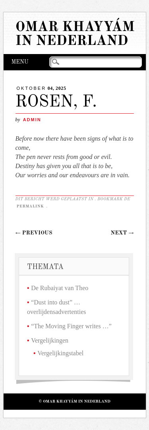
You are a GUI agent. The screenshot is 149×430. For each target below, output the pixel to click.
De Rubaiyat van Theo (59, 288)
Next (122, 233)
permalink (31, 206)
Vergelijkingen (49, 340)
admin (32, 119)
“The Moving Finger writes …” (71, 326)
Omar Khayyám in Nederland (75, 34)
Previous (33, 233)
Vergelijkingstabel (60, 353)
